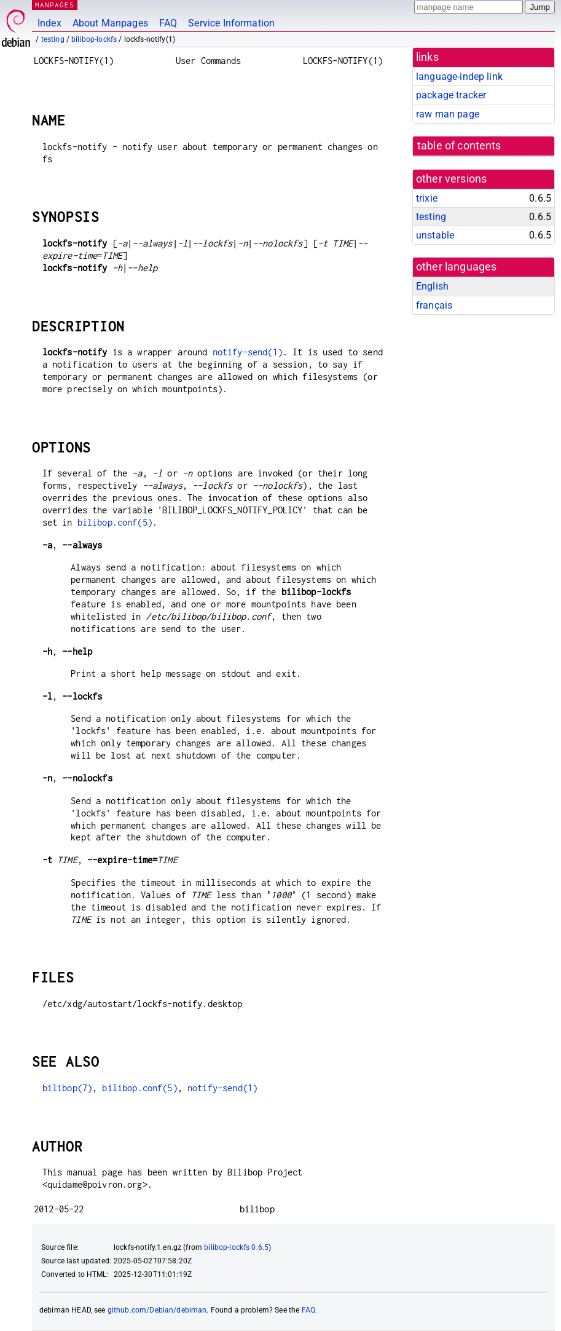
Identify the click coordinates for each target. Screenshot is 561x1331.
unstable (435, 235)
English (432, 286)
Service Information (231, 23)
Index (49, 23)
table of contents (459, 146)
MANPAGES (54, 5)
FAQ (168, 23)
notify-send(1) (248, 352)
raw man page (447, 114)
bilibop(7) (67, 1088)
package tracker (451, 95)
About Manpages (110, 23)
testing (53, 39)
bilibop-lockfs (94, 39)
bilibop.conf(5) (114, 522)
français (434, 305)
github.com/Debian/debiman (157, 1310)
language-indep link (459, 76)
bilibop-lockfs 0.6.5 (236, 1247)
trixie (426, 198)
